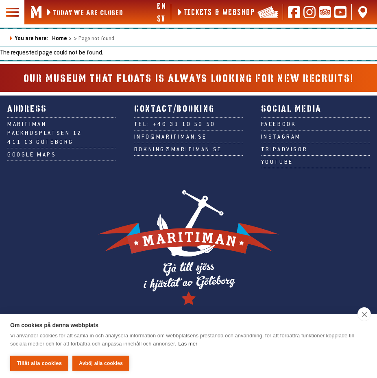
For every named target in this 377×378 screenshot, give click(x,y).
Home (59, 38)
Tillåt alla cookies (39, 363)
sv (161, 18)
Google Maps (32, 154)
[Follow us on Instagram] (309, 12)
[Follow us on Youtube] (340, 12)
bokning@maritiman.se (178, 149)
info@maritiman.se (170, 136)
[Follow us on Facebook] (294, 12)
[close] (364, 314)
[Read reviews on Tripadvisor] (325, 12)
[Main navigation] (12, 12)
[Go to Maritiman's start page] (36, 12)
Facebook (278, 124)
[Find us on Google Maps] (363, 12)
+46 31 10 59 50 (184, 124)
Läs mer (187, 344)
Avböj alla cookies (101, 363)
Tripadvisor (284, 149)
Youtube (277, 161)
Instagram (281, 136)
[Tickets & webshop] (226, 12)
